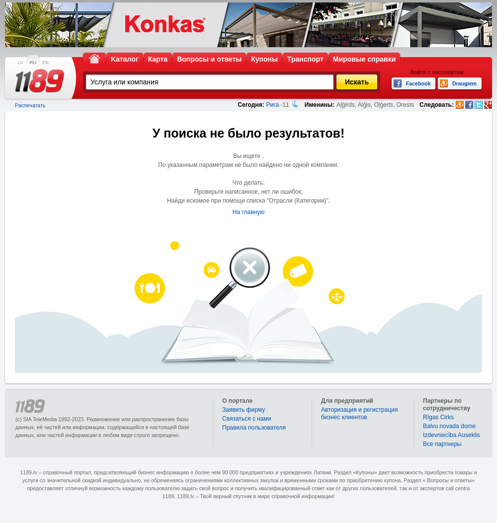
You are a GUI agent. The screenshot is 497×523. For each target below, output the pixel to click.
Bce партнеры (442, 444)
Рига (272, 104)
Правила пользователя (254, 427)
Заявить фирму (243, 409)
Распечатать (30, 105)
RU (33, 62)
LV (20, 62)
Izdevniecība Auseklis (451, 435)
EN (45, 62)
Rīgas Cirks (438, 417)
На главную (248, 212)
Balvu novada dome (449, 426)
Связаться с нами (246, 418)
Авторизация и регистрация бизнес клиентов (359, 413)
